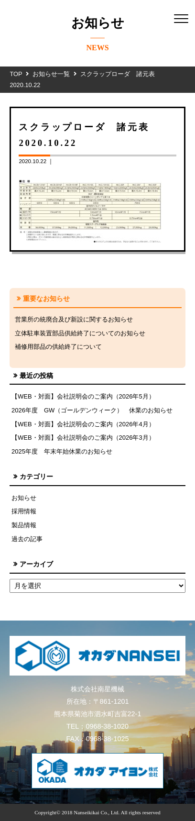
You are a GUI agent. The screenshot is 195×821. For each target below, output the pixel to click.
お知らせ (23, 497)
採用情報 (23, 511)
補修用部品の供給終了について (58, 346)
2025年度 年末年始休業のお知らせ (61, 451)
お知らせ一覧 (51, 74)
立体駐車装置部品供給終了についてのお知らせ (80, 333)
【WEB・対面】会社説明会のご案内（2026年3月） (83, 437)
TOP (16, 74)
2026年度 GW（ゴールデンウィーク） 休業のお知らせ (92, 410)
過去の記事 (27, 539)
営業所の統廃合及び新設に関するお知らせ (74, 319)
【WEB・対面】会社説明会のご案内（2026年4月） (83, 424)
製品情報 (23, 525)
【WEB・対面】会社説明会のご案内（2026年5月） (83, 396)
